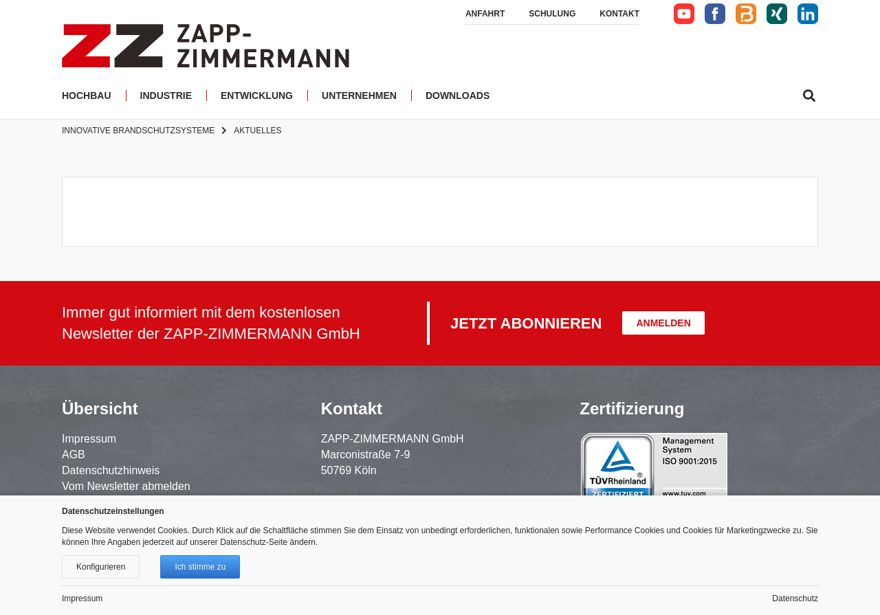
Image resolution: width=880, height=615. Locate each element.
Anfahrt (485, 14)
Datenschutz (795, 598)
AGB (73, 454)
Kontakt (619, 14)
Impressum (89, 439)
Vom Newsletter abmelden (126, 486)
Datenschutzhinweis (111, 470)
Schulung (552, 14)
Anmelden (663, 322)
